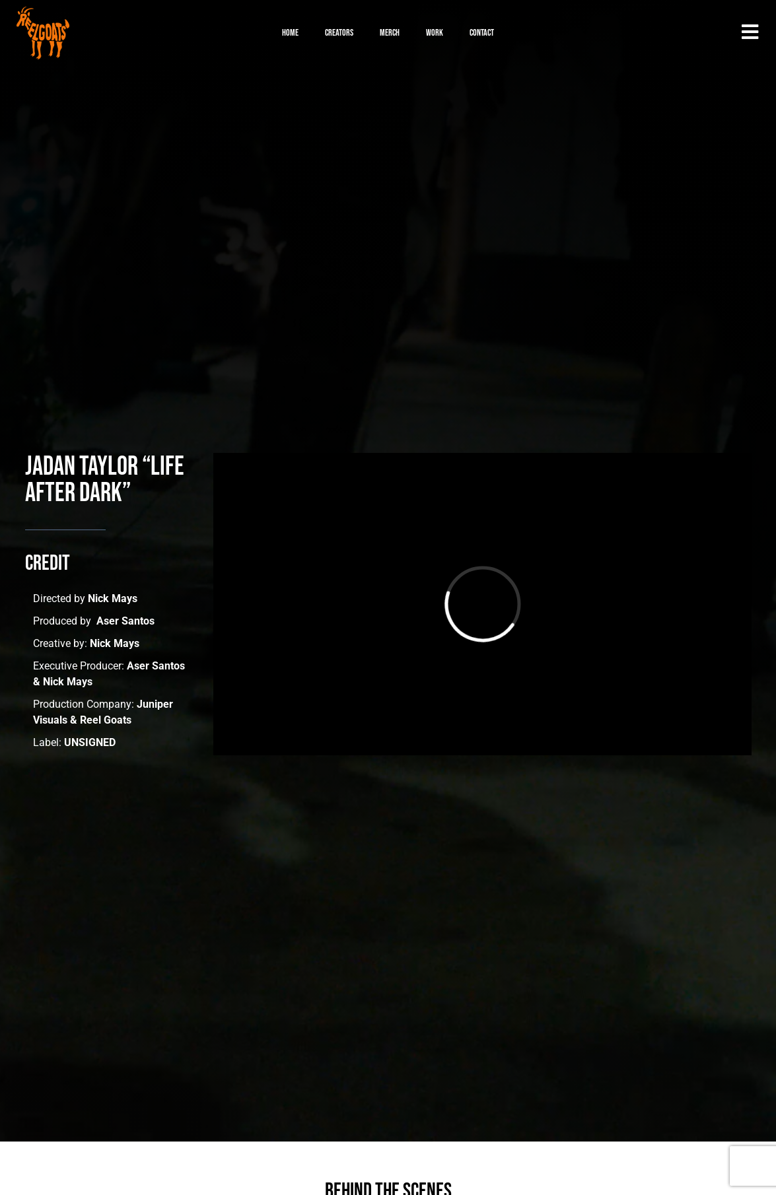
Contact (482, 32)
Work (434, 32)
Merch (390, 32)
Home (290, 32)
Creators (339, 32)
